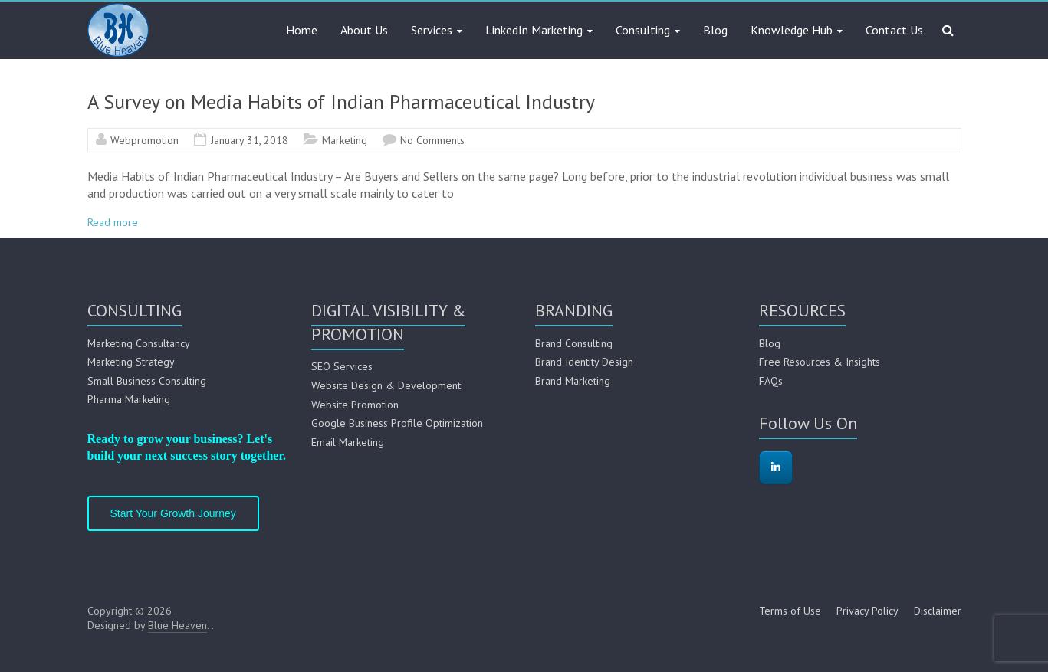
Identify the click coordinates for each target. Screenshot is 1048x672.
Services (431, 30)
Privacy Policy (867, 611)
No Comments (432, 140)
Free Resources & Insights (819, 362)
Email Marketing (347, 442)
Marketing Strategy (131, 362)
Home (301, 30)
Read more (112, 222)
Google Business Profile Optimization (397, 423)
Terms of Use (790, 611)
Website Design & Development (386, 385)
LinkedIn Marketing (534, 30)
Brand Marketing (572, 381)
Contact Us (894, 30)
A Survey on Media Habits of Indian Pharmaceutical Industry (341, 101)
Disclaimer (937, 611)
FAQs (771, 381)
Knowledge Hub (792, 30)
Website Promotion (355, 404)
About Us (364, 30)
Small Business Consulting (146, 381)
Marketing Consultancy (138, 343)
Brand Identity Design (584, 362)
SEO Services (342, 366)
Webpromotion (144, 140)
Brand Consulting (574, 343)
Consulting (643, 30)
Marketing (344, 140)
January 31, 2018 (249, 140)
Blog (715, 30)
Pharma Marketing (128, 399)
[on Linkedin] (776, 467)
